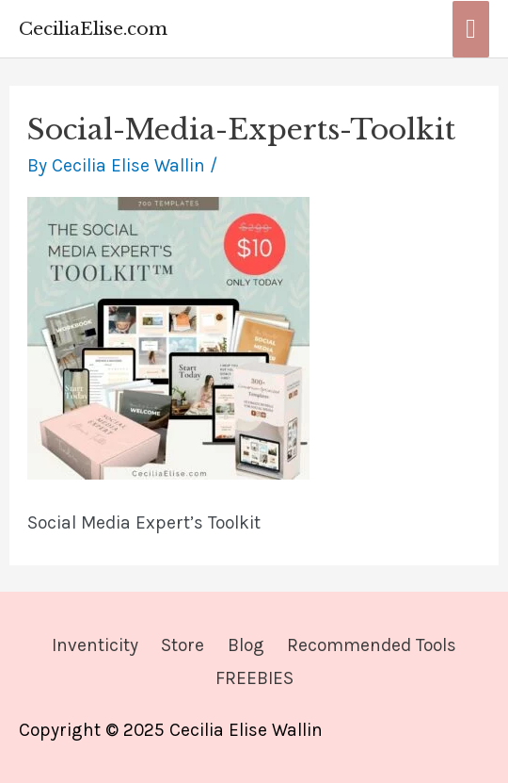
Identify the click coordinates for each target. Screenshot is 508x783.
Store (182, 645)
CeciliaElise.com (93, 28)
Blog (246, 645)
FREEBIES (254, 678)
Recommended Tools (371, 645)
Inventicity (95, 645)
